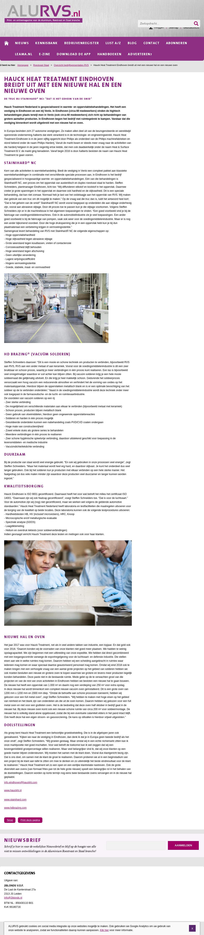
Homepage (22, 65)
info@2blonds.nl (13, 897)
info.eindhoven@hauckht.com (20, 782)
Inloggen (159, 27)
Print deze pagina (30, 820)
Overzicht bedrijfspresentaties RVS (71, 65)
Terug (10, 820)
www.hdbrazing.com (15, 807)
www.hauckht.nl (12, 790)
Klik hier (104, 930)
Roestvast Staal (41, 65)
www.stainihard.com (15, 799)
